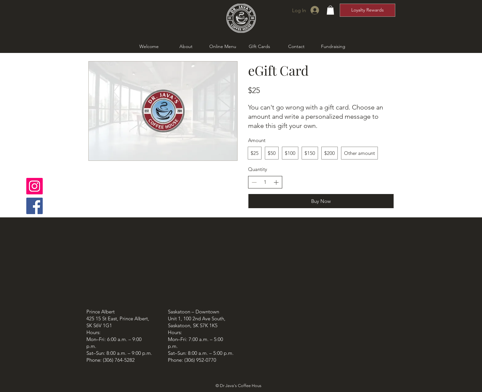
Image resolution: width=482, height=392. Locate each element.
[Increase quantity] (276, 182)
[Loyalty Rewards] (367, 10)
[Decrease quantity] (254, 182)
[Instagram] (34, 186)
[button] (330, 10)
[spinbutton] (265, 182)
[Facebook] (34, 206)
